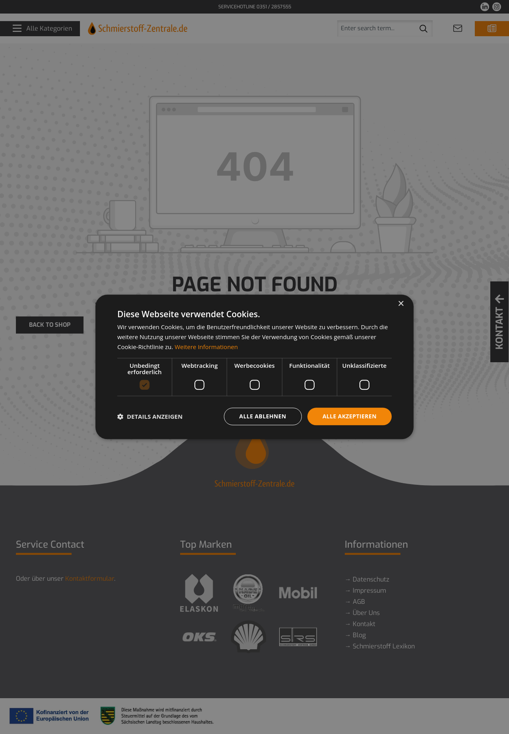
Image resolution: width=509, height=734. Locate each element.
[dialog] (254, 367)
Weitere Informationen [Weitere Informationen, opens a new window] (206, 347)
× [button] (401, 304)
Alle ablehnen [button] (262, 416)
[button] (150, 416)
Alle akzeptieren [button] (349, 416)
